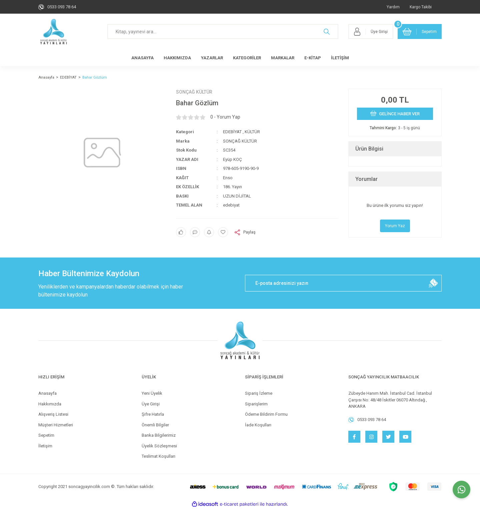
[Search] (222, 31)
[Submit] (433, 283)
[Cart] (420, 31)
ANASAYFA (142, 57)
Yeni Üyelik (152, 393)
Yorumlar (366, 179)
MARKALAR (282, 57)
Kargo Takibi (421, 7)
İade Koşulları (258, 424)
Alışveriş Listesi (53, 414)
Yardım (393, 7)
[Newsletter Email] (343, 283)
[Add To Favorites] (223, 232)
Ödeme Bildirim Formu (266, 414)
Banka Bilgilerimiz (159, 435)
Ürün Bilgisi (369, 149)
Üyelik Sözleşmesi (159, 445)
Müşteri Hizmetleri (55, 424)
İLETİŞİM (340, 57)
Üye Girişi (151, 403)
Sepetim (46, 435)
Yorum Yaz (395, 226)
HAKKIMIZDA (177, 57)
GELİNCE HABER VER (395, 113)
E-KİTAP (312, 57)
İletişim (45, 445)
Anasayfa (47, 393)
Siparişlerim (256, 403)
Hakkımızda (49, 403)
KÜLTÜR (252, 131)
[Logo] (53, 31)
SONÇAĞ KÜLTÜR (194, 92)
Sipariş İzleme (258, 393)
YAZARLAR (212, 57)
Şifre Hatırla (153, 414)
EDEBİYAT (232, 131)
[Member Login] (370, 31)
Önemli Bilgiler (155, 424)
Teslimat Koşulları (158, 456)
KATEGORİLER (247, 57)
